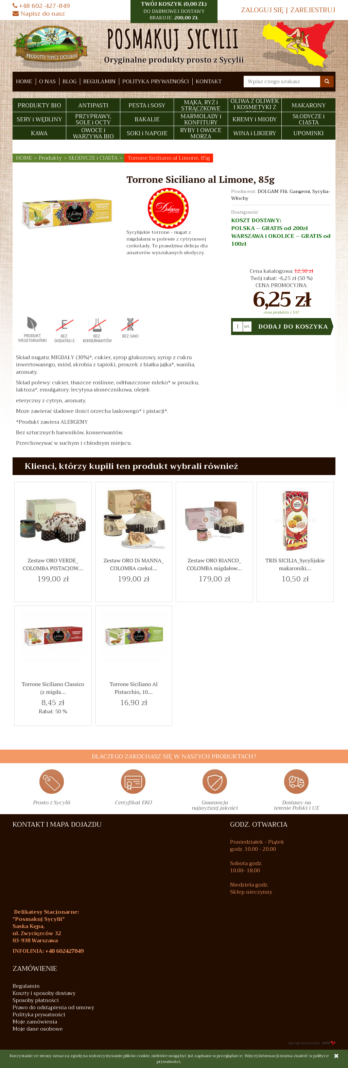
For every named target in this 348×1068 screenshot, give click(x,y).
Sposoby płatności (36, 1000)
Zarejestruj (312, 10)
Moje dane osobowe (38, 1029)
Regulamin (99, 81)
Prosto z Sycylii (51, 803)
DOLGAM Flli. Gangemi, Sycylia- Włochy (280, 194)
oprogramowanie (311, 1042)
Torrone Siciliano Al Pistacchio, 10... (134, 688)
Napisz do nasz (39, 13)
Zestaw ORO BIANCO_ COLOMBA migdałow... (214, 564)
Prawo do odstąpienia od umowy (53, 1007)
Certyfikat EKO (133, 803)
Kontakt (209, 81)
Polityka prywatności (155, 81)
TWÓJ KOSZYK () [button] (174, 11)
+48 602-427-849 (41, 5)
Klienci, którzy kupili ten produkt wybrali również (131, 466)
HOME (24, 81)
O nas (47, 81)
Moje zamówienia (35, 1022)
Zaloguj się (262, 10)
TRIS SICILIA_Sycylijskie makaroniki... (295, 564)
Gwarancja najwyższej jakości (215, 806)
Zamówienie (35, 969)
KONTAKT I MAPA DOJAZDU (57, 824)
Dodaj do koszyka (293, 326)
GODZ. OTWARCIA (259, 824)
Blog (69, 81)
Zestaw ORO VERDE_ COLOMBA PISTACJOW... (53, 564)
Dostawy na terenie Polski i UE (296, 806)
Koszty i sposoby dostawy (44, 993)
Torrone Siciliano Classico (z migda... (53, 688)
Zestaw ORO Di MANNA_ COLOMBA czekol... (134, 564)
